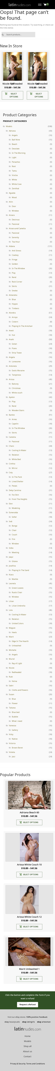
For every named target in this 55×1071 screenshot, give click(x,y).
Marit (11, 636)
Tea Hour (16, 242)
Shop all (27, 1046)
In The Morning (18, 153)
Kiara (11, 574)
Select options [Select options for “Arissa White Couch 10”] (30, 874)
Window (15, 210)
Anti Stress (16, 250)
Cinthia (12, 463)
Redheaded (16, 672)
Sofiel (14, 517)
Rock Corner (17, 281)
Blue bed (15, 712)
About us (27, 1051)
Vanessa (12, 725)
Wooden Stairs (18, 410)
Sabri (11, 685)
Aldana (12, 246)
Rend (14, 277)
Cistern (15, 321)
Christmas (16, 388)
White (14, 179)
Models (9, 126)
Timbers (15, 308)
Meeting (15, 552)
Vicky (11, 734)
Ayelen (12, 397)
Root (14, 166)
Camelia (12, 437)
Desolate (15, 148)
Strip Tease (17, 352)
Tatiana (12, 707)
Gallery (15, 730)
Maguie (12, 628)
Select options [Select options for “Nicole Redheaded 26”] (39, 95)
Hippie (15, 304)
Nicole (11, 668)
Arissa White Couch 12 (29, 916)
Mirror (15, 468)
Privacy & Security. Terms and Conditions (27, 1063)
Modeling (16, 508)
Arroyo (15, 317)
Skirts (14, 286)
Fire (13, 539)
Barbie (12, 415)
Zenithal (15, 188)
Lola (10, 610)
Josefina (12, 566)
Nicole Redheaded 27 (12, 83)
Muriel (12, 659)
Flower (15, 703)
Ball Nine (16, 139)
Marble (15, 579)
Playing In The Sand (20, 570)
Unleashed (16, 645)
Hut (13, 335)
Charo (11, 446)
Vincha (15, 175)
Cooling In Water (19, 450)
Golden (15, 264)
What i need (17, 721)
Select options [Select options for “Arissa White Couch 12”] (30, 926)
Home (27, 1036)
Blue (14, 299)
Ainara (12, 215)
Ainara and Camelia (17, 228)
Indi (10, 521)
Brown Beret (17, 747)
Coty (11, 472)
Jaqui (11, 557)
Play (13, 273)
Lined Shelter (17, 481)
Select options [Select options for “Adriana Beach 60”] (30, 822)
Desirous (16, 219)
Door (14, 206)
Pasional (15, 224)
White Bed (16, 459)
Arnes (14, 419)
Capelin (15, 423)
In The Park (17, 477)
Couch (14, 534)
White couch (17, 392)
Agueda (12, 193)
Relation (15, 455)
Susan (11, 694)
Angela (12, 357)
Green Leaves (17, 588)
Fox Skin (15, 495)
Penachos (16, 162)
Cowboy (15, 255)
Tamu (14, 171)
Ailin (11, 202)
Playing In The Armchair (22, 326)
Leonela (12, 583)
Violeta (12, 752)
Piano (14, 348)
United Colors (18, 623)
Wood (14, 197)
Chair (14, 530)
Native (15, 739)
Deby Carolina (15, 490)
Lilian (11, 601)
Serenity (15, 237)
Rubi (11, 676)
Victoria (12, 743)
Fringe (14, 259)
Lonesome (16, 361)
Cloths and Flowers (20, 690)
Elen (11, 503)
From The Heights (19, 499)
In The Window (18, 268)
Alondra (12, 312)
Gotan (14, 344)
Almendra (13, 295)
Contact (27, 1056)
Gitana (15, 561)
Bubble (15, 716)
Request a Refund (28, 1004)
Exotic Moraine (18, 370)
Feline (14, 681)
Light (14, 157)
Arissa (11, 379)
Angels (15, 135)
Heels (14, 632)
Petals (14, 486)
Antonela (13, 366)
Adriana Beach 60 (29, 812)
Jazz (13, 756)
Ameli (11, 330)
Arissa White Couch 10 (29, 864)
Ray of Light (17, 663)
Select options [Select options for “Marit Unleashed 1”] (30, 979)
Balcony (15, 384)
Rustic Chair (17, 592)
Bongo (14, 526)
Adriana (12, 131)
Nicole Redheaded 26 (38, 83)
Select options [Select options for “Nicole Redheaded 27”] (14, 95)
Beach (14, 144)
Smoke (15, 290)
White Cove (16, 184)
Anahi (11, 339)
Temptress (16, 375)
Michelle (12, 650)
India (11, 548)
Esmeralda (13, 512)
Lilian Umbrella (18, 605)
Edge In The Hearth (20, 641)
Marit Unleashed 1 (29, 969)
